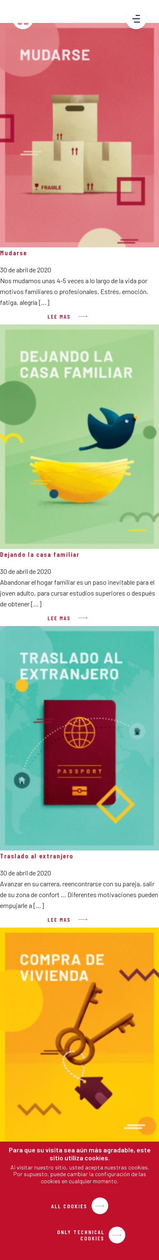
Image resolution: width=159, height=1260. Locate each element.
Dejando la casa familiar (40, 554)
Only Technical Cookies (80, 1235)
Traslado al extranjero (36, 856)
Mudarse (13, 253)
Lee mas (59, 316)
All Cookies (69, 1206)
